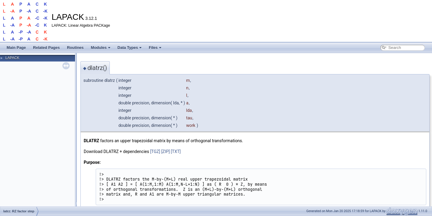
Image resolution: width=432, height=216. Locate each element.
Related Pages (46, 47)
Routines (75, 47)
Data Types (130, 47)
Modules (100, 47)
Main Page (16, 47)
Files (155, 47)
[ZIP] (165, 151)
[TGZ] (155, 151)
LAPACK (12, 58)
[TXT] (176, 151)
